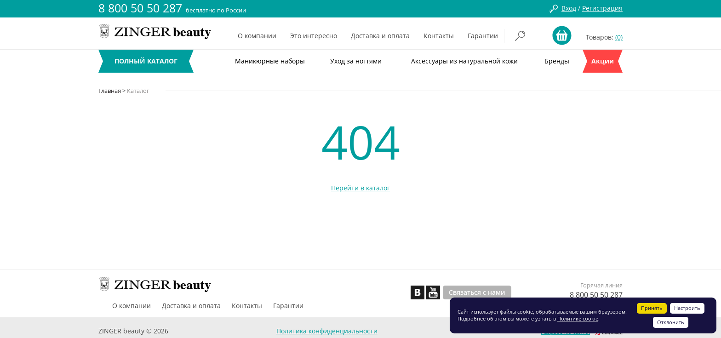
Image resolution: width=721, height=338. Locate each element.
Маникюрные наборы (270, 61)
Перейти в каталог (360, 187)
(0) (619, 37)
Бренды (556, 61)
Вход (568, 8)
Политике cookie (577, 318)
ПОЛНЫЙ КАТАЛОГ (145, 61)
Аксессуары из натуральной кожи (464, 61)
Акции (602, 61)
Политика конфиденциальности (327, 331)
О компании (257, 35)
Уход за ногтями (356, 61)
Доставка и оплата (380, 35)
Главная (109, 90)
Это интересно (313, 35)
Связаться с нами (477, 292)
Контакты (438, 35)
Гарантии (483, 35)
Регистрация (602, 8)
